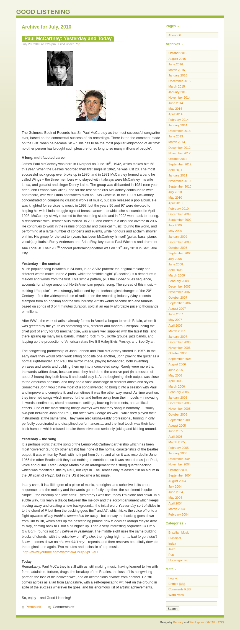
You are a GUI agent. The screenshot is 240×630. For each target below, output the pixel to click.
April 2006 (176, 381)
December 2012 (180, 147)
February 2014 (179, 119)
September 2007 (180, 303)
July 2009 (175, 225)
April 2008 (176, 270)
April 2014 (176, 114)
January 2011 (178, 175)
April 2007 (176, 325)
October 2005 (178, 414)
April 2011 (176, 169)
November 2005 (180, 408)
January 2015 (178, 92)
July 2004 (175, 486)
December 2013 (180, 130)
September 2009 (180, 219)
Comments (180, 589)
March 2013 (177, 142)
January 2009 (178, 236)
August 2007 (177, 308)
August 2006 (177, 364)
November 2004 (180, 464)
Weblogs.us (196, 622)
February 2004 (179, 514)
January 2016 (178, 75)
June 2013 (176, 136)
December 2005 (180, 403)
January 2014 (178, 125)
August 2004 (177, 481)
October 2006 (178, 353)
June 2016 (176, 64)
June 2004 (176, 492)
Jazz (172, 549)
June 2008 (176, 264)
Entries (177, 583)
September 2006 (180, 358)
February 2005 (179, 447)
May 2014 (175, 108)
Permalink (33, 607)
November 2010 (180, 181)
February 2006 (179, 392)
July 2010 (175, 192)
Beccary (178, 622)
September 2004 (180, 475)
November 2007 (180, 292)
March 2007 (177, 331)
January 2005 (178, 453)
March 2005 (177, 442)
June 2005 (176, 431)
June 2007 (176, 314)
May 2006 (175, 375)
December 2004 (180, 458)
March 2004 (177, 509)
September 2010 (180, 186)
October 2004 (178, 470)
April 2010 (176, 203)
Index (172, 543)
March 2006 (177, 386)
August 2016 (177, 58)
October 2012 (178, 158)
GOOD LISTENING (43, 11)
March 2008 (177, 275)
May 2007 (175, 319)
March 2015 (177, 86)
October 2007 (178, 297)
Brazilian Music (179, 532)
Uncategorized (179, 560)
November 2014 (180, 97)
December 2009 (180, 214)
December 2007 (180, 286)
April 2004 (176, 503)
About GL (175, 35)
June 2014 (176, 103)
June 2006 (176, 370)
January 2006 (178, 397)
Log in (173, 578)
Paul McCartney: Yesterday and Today (68, 38)
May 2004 (175, 497)
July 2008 (175, 258)
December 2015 (180, 81)
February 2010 (179, 208)
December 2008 (180, 242)
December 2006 (180, 342)
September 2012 (180, 164)
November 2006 (180, 347)
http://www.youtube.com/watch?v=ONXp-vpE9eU (60, 552)
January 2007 (178, 336)
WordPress (176, 594)
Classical (175, 538)
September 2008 (180, 253)
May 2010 (175, 197)
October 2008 (178, 247)
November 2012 (180, 153)
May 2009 (175, 230)
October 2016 (178, 53)
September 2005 (180, 420)
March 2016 (177, 69)
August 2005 (177, 425)
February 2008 (179, 281)
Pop (77, 44)
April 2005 (176, 436)
